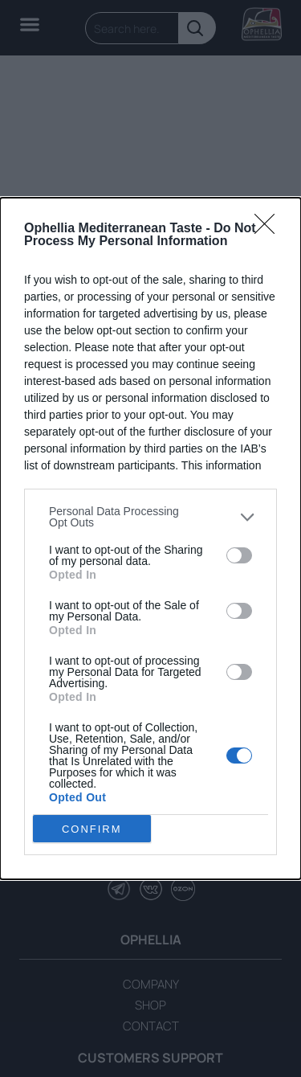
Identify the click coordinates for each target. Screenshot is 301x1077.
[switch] (239, 555)
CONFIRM (92, 828)
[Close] (269, 229)
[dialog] (150, 538)
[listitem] (150, 517)
